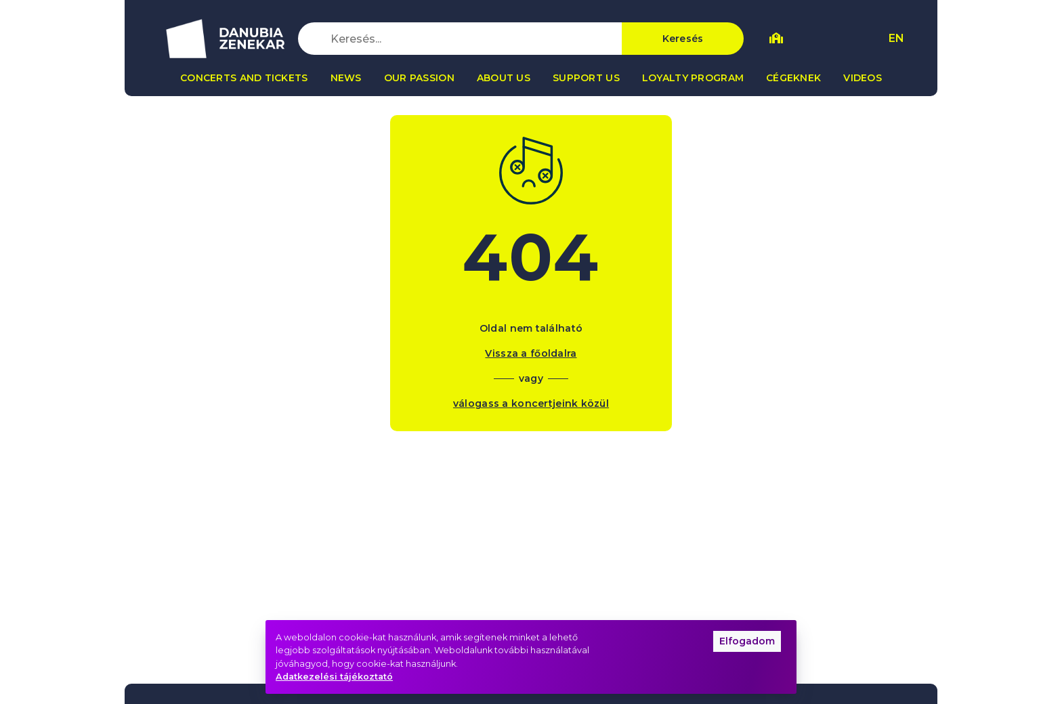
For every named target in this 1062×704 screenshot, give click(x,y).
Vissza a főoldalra (530, 353)
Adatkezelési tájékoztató (334, 677)
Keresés (683, 38)
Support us (586, 78)
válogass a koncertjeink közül (531, 404)
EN (896, 38)
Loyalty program (693, 78)
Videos (862, 78)
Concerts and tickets (244, 78)
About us (503, 78)
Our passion (419, 78)
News (346, 78)
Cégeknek (793, 78)
